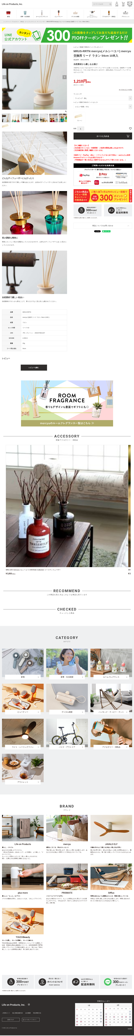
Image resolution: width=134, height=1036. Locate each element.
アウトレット (125, 16)
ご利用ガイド (6, 1013)
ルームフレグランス (42, 16)
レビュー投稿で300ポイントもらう (86, 102)
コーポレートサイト (31, 1019)
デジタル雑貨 (75, 16)
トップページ (7, 21)
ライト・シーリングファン (92, 16)
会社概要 (28, 1013)
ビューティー (59, 16)
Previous (5, 77)
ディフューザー (41, 21)
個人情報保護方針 (17, 1013)
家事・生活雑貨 (25, 16)
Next (65, 77)
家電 (8, 16)
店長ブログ (10, 1019)
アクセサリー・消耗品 (108, 16)
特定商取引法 (37, 1013)
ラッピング (78, 94)
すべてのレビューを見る (125, 89)
